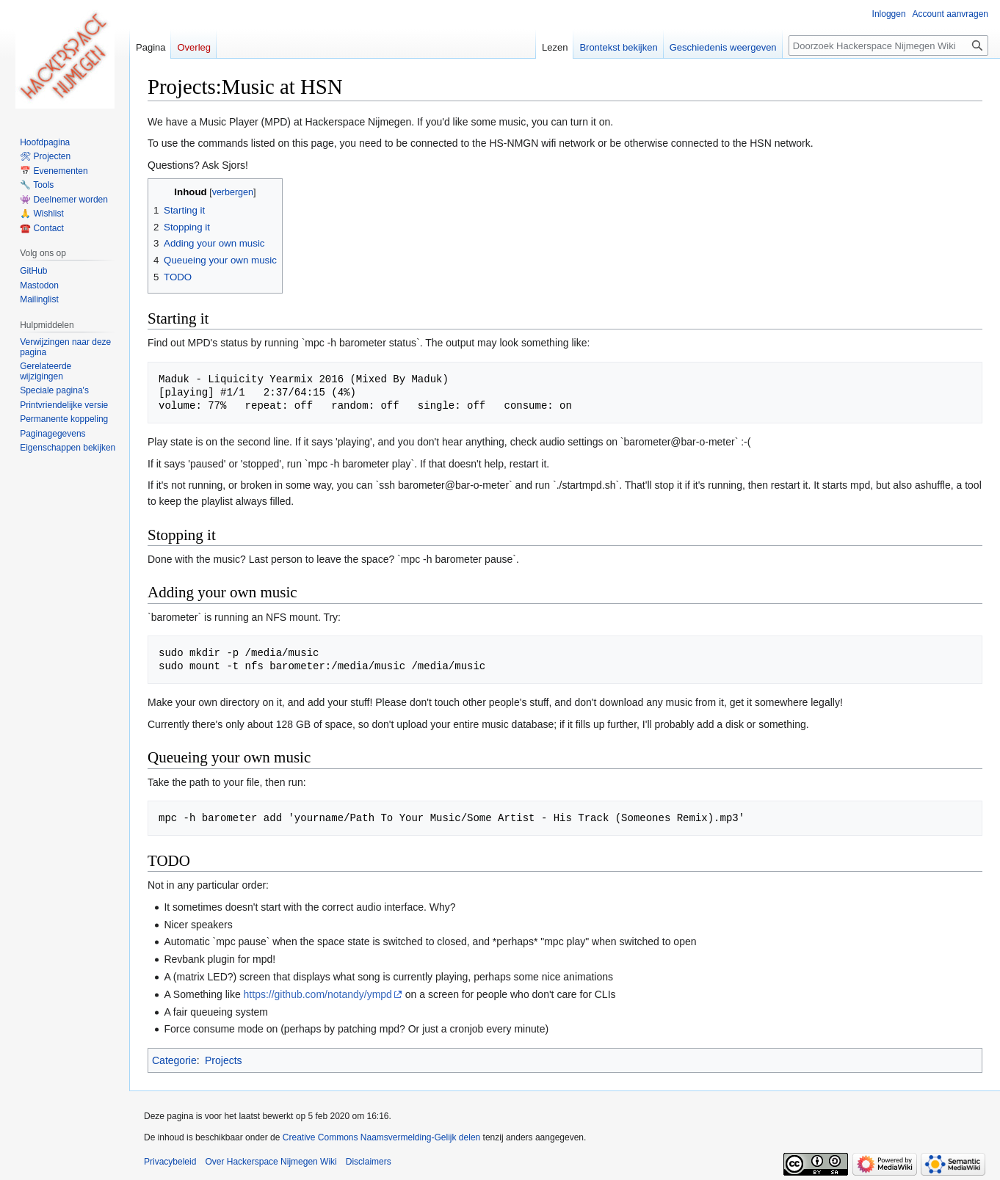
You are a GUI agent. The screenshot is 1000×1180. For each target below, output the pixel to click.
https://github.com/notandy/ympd (318, 994)
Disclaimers (368, 1162)
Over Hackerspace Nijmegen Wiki (270, 1162)
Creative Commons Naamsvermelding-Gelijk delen (381, 1137)
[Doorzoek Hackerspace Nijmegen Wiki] (888, 45)
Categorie (174, 1060)
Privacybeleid (170, 1162)
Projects (223, 1060)
